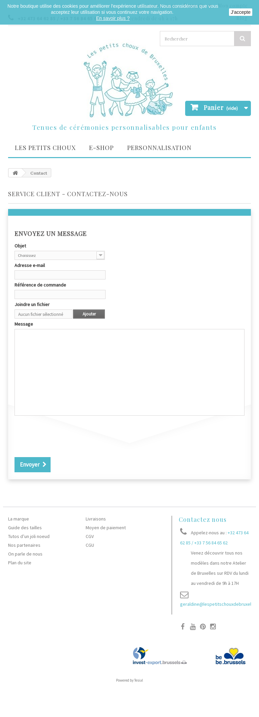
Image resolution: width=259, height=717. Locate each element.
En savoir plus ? (113, 18)
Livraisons (96, 519)
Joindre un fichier (32, 304)
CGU (90, 545)
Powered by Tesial (129, 680)
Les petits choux (45, 148)
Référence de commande (40, 285)
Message (24, 324)
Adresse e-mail (30, 265)
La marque (18, 519)
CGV (90, 536)
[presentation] (66, 437)
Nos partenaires (24, 545)
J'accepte (241, 12)
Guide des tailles (25, 528)
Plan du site (19, 563)
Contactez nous (203, 519)
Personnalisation (159, 148)
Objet (20, 246)
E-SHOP (101, 148)
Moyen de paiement (106, 528)
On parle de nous (25, 554)
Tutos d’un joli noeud (29, 536)
